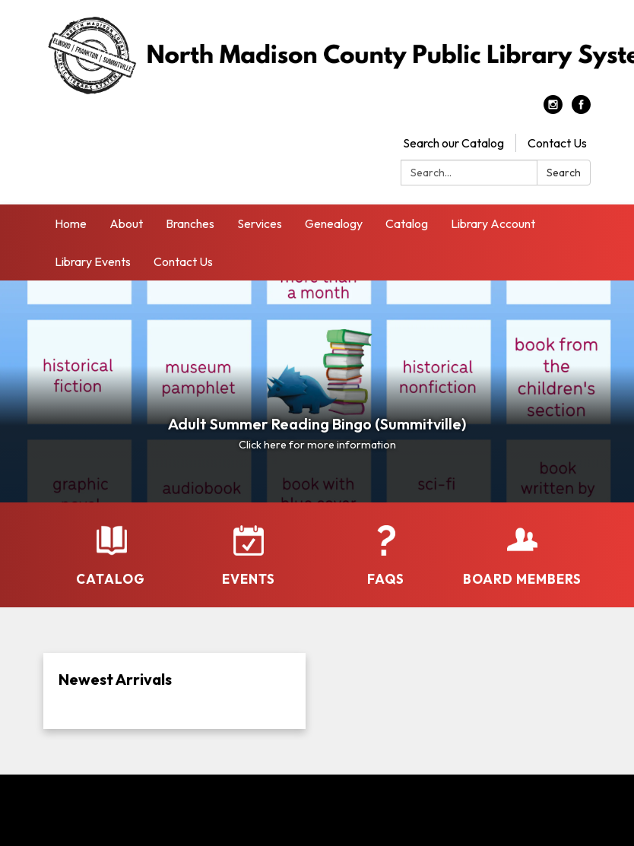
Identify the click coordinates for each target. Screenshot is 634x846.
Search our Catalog (453, 143)
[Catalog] (111, 556)
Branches (190, 223)
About (126, 223)
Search (564, 172)
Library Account (493, 223)
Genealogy (334, 223)
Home (71, 223)
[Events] (248, 556)
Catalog (406, 223)
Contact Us (557, 143)
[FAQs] (385, 556)
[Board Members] (522, 556)
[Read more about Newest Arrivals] (174, 691)
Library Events (93, 261)
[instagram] (553, 109)
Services (259, 223)
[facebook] (581, 109)
